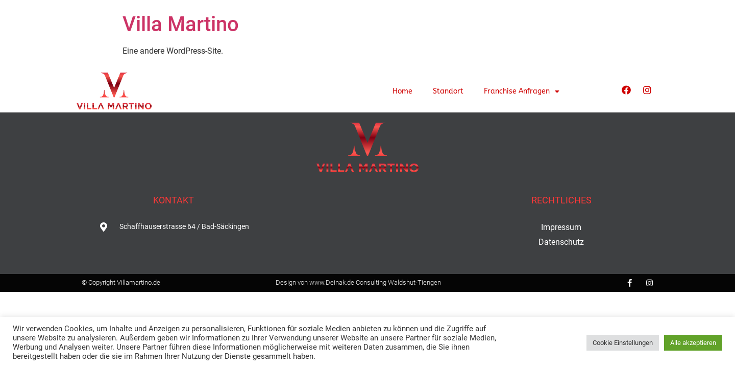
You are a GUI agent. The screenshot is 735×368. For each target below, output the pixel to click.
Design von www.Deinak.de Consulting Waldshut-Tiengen (358, 282)
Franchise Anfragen (521, 91)
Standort (448, 91)
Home (402, 91)
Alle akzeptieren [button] (693, 343)
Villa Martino (180, 24)
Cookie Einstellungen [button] (623, 343)
